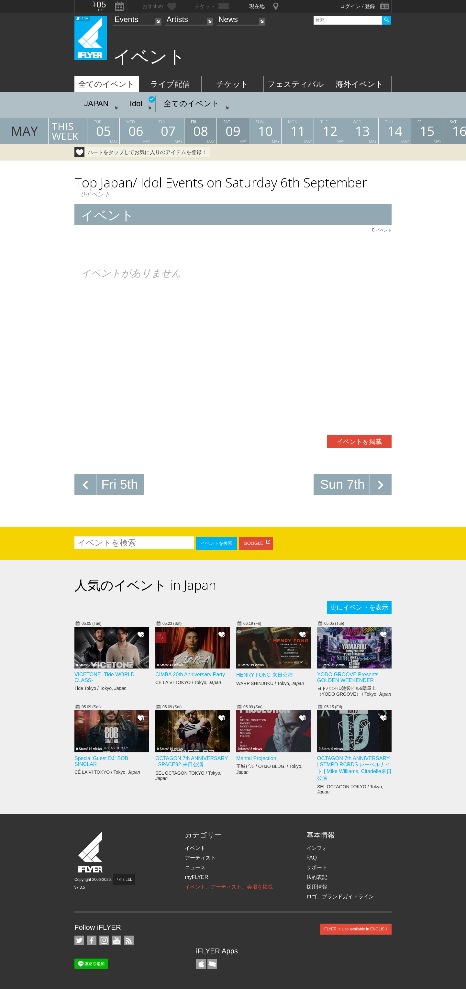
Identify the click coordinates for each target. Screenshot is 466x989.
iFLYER (91, 852)
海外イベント (359, 84)
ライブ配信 (170, 84)
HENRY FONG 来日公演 (264, 675)
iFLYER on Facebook (91, 940)
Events (126, 19)
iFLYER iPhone (201, 964)
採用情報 (316, 887)
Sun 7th (342, 484)
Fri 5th (119, 484)
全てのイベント (106, 84)
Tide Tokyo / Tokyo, (100, 688)
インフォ (316, 848)
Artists (177, 19)
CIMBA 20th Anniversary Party (190, 674)
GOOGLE (253, 543)
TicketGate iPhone (212, 964)
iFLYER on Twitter (79, 940)
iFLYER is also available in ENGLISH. (355, 929)
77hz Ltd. (124, 879)
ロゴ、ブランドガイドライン (340, 896)
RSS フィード (129, 940)
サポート (316, 867)
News (228, 19)
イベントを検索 (216, 543)
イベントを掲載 (359, 441)
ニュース (195, 867)
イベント (195, 848)
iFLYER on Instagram (104, 940)
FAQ (311, 857)
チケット (232, 84)
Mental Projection (256, 758)
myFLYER (196, 877)
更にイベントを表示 (359, 607)
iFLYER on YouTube (116, 940)
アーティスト (200, 857)
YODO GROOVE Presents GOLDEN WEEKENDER (347, 677)
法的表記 (316, 877)
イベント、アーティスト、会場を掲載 (229, 887)
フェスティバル (295, 84)
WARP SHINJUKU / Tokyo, (270, 683)
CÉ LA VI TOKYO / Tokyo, (188, 682)
